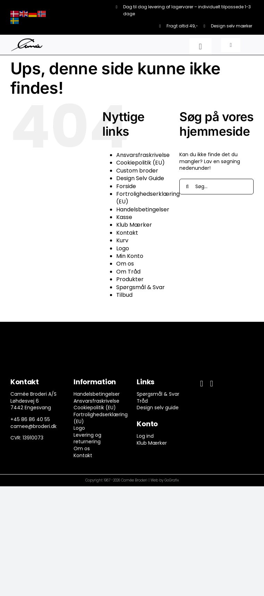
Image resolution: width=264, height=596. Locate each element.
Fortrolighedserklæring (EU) (148, 197)
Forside (126, 186)
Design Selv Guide (140, 178)
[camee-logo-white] (26, 40)
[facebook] (201, 383)
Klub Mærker (134, 225)
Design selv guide (158, 407)
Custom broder (137, 171)
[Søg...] (216, 186)
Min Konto (129, 256)
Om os (125, 264)
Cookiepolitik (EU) (140, 163)
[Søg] (187, 186)
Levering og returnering (87, 438)
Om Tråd (128, 272)
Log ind (145, 436)
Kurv (122, 240)
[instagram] (211, 383)
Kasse (124, 217)
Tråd (142, 400)
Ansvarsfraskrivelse (143, 155)
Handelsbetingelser (142, 209)
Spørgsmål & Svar (140, 287)
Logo (122, 248)
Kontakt (127, 233)
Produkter (130, 279)
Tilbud (124, 295)
